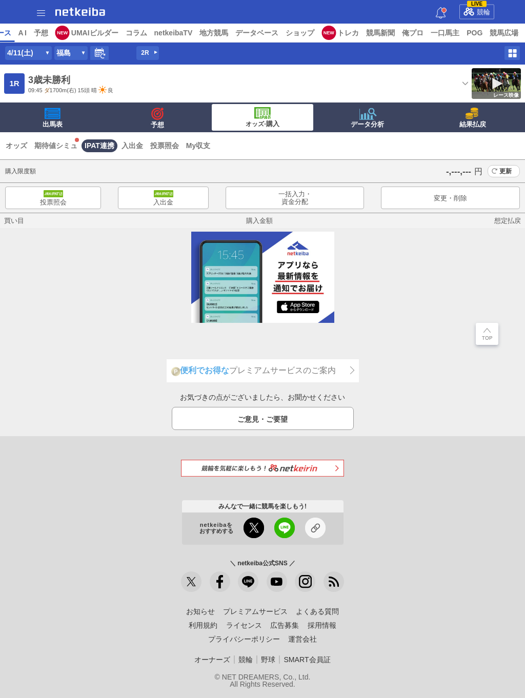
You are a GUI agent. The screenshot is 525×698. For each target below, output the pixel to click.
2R (145, 52)
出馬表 (53, 118)
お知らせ (200, 611)
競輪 (476, 10)
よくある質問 (317, 611)
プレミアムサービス (255, 611)
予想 (119, 33)
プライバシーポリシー (244, 639)
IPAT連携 (99, 145)
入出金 (132, 145)
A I (101, 33)
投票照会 (164, 145)
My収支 (198, 145)
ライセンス (244, 625)
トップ (14, 33)
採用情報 (322, 625)
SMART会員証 (307, 659)
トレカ (427, 33)
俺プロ (491, 33)
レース (79, 33)
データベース (335, 33)
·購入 (262, 117)
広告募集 (284, 625)
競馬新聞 (459, 33)
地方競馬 (292, 33)
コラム (215, 33)
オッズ (16, 145)
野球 (268, 659)
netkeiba (80, 12)
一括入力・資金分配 (295, 198)
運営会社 (302, 639)
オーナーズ (212, 659)
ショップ (379, 33)
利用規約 (203, 625)
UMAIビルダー (173, 33)
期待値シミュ (55, 145)
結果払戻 (472, 118)
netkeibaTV (252, 33)
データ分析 (367, 118)
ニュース (46, 33)
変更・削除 (450, 198)
